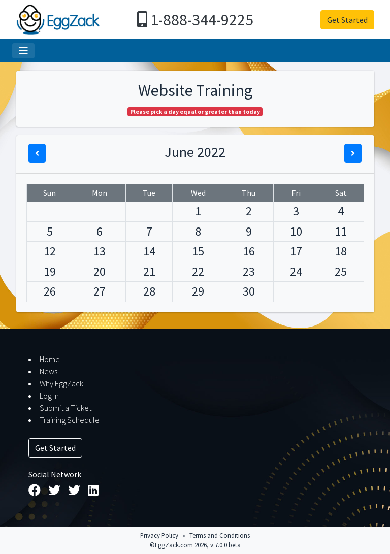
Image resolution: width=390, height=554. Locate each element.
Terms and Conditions (219, 535)
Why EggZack (61, 383)
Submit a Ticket (65, 408)
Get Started (347, 20)
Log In (49, 395)
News (48, 371)
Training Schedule (70, 420)
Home (50, 359)
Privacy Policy (159, 535)
